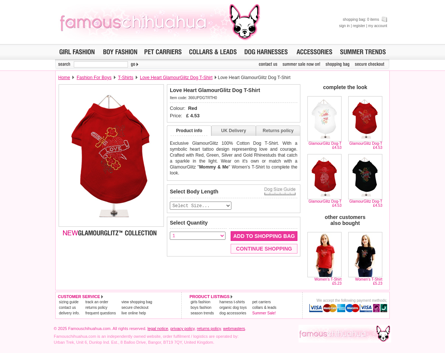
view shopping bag (136, 302)
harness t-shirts (232, 302)
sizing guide (69, 302)
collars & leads (264, 307)
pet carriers (261, 302)
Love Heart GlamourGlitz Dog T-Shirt (176, 77)
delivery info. (69, 313)
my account (377, 26)
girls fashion (200, 302)
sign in (344, 26)
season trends (202, 313)
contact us (67, 307)
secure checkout (134, 307)
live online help (133, 313)
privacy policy (182, 328)
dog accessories (233, 313)
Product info (189, 130)
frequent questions (100, 313)
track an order (96, 302)
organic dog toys (233, 307)
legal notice (158, 328)
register (359, 26)
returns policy (96, 307)
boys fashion (201, 307)
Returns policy (278, 130)
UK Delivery (233, 130)
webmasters (234, 328)
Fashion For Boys (94, 77)
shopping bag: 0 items (365, 19)
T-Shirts (125, 77)
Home (64, 77)
